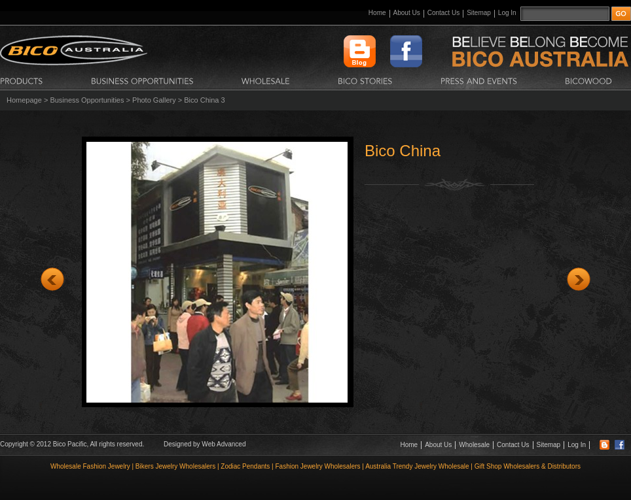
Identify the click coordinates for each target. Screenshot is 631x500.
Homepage (24, 100)
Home (377, 12)
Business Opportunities (87, 100)
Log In (507, 12)
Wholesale (474, 444)
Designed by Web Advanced (204, 444)
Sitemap (479, 12)
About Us (406, 12)
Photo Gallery (154, 100)
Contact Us (443, 12)
